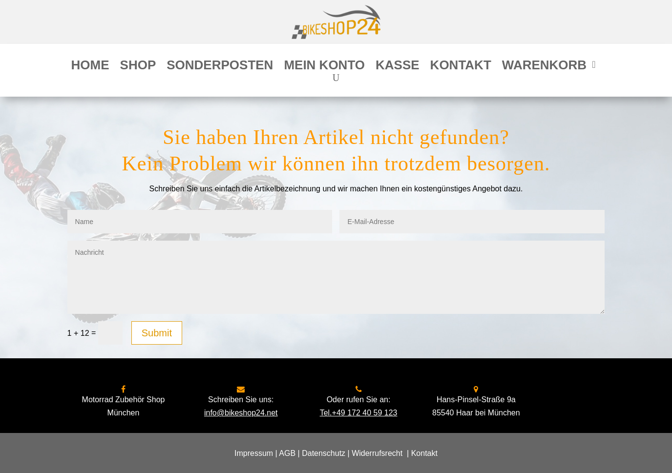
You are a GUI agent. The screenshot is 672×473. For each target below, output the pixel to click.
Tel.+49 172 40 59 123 (359, 413)
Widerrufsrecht (377, 453)
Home (90, 67)
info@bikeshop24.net (241, 413)
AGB (287, 453)
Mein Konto (324, 67)
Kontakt (460, 67)
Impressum (253, 453)
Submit (157, 333)
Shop (138, 67)
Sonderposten (220, 67)
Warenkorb (544, 67)
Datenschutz (323, 453)
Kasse (398, 67)
